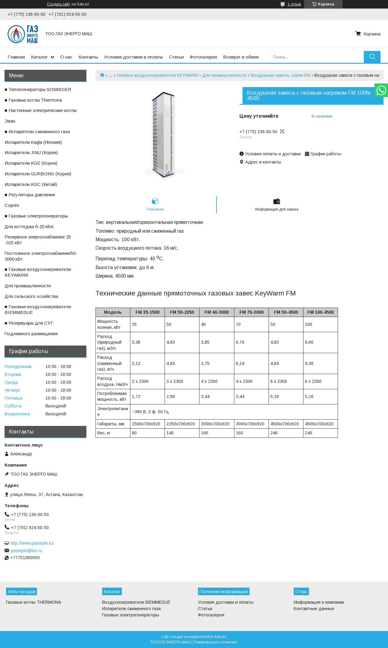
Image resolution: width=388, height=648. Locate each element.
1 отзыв (294, 4)
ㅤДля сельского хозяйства (31, 296)
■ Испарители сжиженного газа (37, 131)
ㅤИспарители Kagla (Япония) (33, 142)
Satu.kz (220, 637)
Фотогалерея (203, 56)
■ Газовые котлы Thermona (33, 100)
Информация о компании (319, 602)
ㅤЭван (10, 120)
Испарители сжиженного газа (131, 608)
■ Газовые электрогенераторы (36, 215)
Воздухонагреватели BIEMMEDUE (136, 602)
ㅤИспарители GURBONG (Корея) (38, 173)
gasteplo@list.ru (26, 550)
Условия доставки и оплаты (133, 56)
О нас (66, 56)
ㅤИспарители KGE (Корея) (31, 163)
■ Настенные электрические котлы (41, 110)
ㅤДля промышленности (28, 285)
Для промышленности (224, 75)
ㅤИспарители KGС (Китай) (31, 184)
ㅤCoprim (12, 205)
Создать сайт (58, 4)
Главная (16, 56)
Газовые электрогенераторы (130, 615)
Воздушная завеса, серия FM (280, 75)
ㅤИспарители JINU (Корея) (31, 152)
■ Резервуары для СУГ (29, 323)
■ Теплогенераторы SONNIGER (38, 89)
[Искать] (372, 57)
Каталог (39, 56)
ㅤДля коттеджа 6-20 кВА (29, 226)
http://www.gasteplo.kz (32, 543)
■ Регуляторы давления (30, 194)
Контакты (88, 56)
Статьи (176, 56)
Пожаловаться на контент (215, 642)
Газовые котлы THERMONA (33, 602)
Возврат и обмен (241, 56)
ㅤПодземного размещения (31, 333)
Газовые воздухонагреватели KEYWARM (157, 75)
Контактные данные (314, 608)
